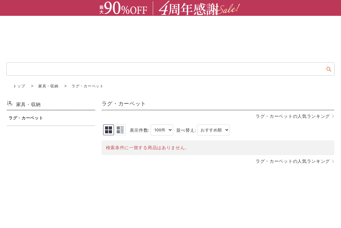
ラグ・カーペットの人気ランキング (293, 115)
